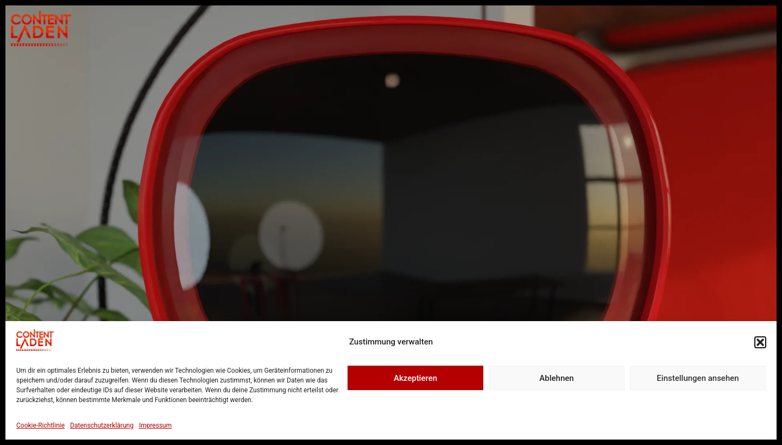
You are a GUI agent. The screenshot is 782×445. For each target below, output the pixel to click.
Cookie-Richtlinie (40, 425)
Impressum (155, 425)
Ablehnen (556, 378)
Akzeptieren (415, 378)
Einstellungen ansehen (698, 378)
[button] (760, 342)
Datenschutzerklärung (102, 425)
